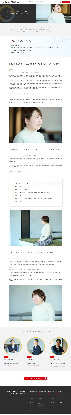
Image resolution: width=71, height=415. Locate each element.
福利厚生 (39, 404)
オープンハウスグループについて (42, 402)
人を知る (26, 1)
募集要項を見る (64, 2)
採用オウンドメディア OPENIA (36, 411)
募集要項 (52, 403)
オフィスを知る (56, 1)
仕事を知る (31, 1)
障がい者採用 (60, 403)
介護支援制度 (60, 406)
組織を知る (37, 1)
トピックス (52, 406)
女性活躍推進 (60, 405)
